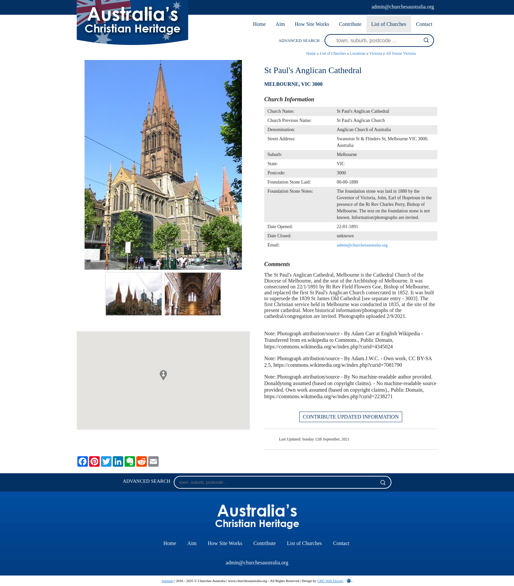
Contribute (350, 24)
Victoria (375, 53)
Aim (280, 24)
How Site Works (312, 24)
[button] (163, 375)
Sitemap (167, 581)
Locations (358, 53)
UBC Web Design (330, 581)
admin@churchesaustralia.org (402, 7)
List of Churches (388, 24)
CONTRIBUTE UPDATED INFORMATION (351, 417)
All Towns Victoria (401, 53)
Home (259, 24)
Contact (424, 24)
